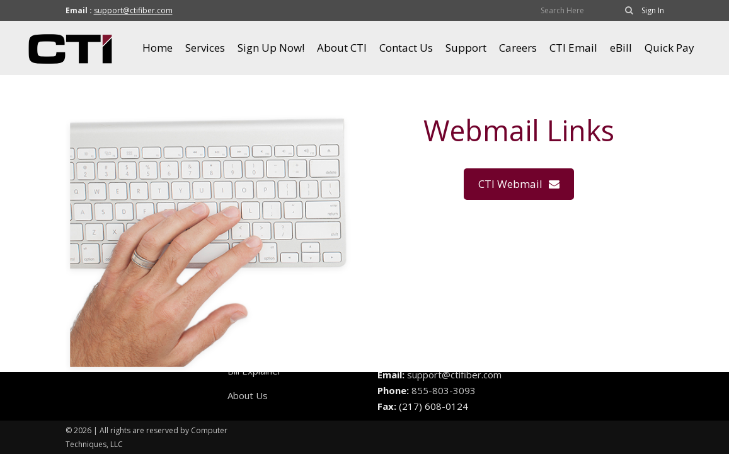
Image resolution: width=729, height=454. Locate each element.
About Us (247, 395)
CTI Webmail (519, 184)
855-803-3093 (443, 390)
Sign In (652, 10)
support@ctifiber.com (133, 10)
